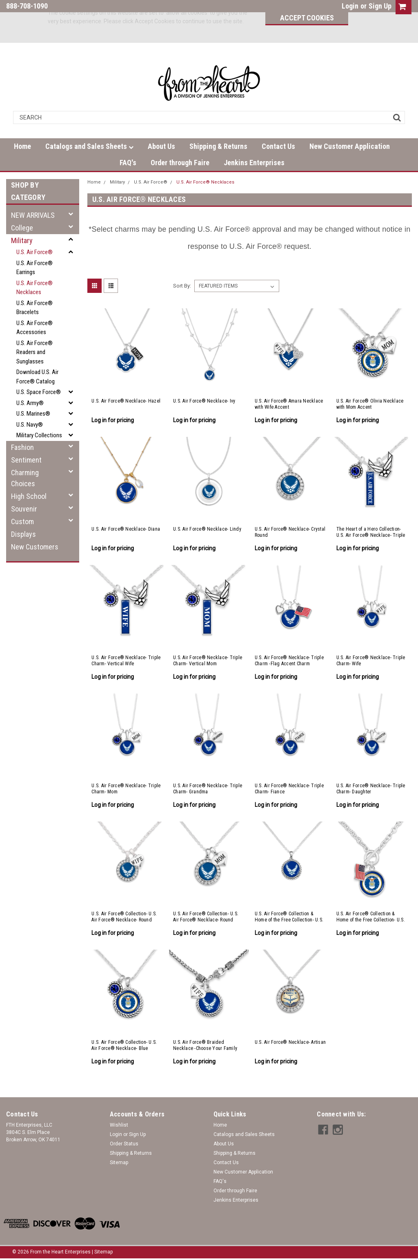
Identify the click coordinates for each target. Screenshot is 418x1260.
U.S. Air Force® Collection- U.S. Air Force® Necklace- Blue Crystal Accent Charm (124, 1045)
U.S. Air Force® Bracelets (34, 307)
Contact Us (278, 146)
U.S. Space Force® (38, 392)
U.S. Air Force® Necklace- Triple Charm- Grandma (207, 789)
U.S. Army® (30, 403)
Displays (23, 534)
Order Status (124, 1144)
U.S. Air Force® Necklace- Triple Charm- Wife (370, 661)
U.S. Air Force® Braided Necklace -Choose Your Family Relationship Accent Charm (205, 1045)
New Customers (34, 547)
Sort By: (182, 286)
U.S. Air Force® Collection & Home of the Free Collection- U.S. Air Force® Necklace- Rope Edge (290, 917)
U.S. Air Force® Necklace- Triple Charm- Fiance (289, 789)
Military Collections (39, 435)
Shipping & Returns (218, 146)
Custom (22, 521)
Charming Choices (25, 478)
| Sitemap (102, 1252)
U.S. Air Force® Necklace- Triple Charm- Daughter (370, 789)
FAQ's (128, 162)
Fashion (22, 447)
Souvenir (24, 509)
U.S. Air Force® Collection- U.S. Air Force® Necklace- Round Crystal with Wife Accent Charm (124, 917)
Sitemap (119, 1162)
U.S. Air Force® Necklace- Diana (125, 529)
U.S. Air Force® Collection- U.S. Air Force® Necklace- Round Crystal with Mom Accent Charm (205, 917)
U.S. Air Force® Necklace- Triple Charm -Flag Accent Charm (289, 661)
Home (22, 146)
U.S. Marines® (33, 413)
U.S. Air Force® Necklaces (34, 287)
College (22, 228)
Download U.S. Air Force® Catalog (37, 376)
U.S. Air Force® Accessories (34, 327)
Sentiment (26, 460)
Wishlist (119, 1125)
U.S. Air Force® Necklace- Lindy (207, 529)
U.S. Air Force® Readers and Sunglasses (34, 352)
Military (22, 240)
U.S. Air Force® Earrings (34, 267)
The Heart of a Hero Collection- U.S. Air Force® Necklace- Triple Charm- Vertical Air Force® (370, 532)
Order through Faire (180, 162)
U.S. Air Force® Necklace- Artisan (290, 1042)
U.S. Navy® (29, 424)
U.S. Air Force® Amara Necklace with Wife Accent (289, 404)
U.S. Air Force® (34, 252)
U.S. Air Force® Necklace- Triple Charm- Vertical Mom (207, 661)
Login (350, 6)
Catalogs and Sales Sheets (89, 146)
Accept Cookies (307, 17)
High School (29, 496)
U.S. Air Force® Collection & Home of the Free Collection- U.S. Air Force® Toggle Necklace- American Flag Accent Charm (370, 917)
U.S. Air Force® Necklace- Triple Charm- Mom (125, 789)
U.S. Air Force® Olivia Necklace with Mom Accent (370, 404)
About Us (161, 146)
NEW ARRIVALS (33, 215)
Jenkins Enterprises (254, 162)
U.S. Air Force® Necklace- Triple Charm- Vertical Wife (125, 661)
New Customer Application (349, 146)
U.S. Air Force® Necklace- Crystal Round (290, 532)
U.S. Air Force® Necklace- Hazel (125, 401)
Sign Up (380, 6)
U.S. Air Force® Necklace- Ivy (204, 401)
